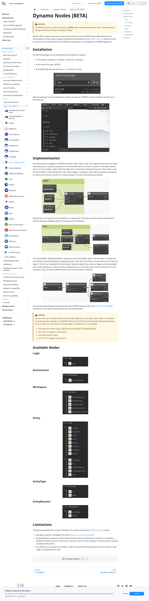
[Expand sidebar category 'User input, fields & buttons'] (27, 80)
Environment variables (11, 66)
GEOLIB (11, 185)
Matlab (11, 202)
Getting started (7, 18)
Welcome (5, 14)
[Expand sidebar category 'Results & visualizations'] (27, 84)
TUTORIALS (5, 299)
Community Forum (114, 3)
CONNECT (5, 99)
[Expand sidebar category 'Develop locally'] (27, 36)
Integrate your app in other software (13, 269)
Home (58, 586)
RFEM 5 (11, 219)
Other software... (10, 257)
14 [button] (79, 3)
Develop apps (7, 48)
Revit (11, 213)
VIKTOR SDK (8, 321)
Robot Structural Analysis (18, 230)
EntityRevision (129, 35)
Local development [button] (10, 74)
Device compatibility (10, 296)
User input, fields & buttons (12, 80)
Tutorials (6, 302)
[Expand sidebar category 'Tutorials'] (27, 302)
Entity (126, 29)
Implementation (128, 14)
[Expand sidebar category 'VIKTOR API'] (27, 264)
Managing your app (10, 281)
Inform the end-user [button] (10, 92)
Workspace (128, 26)
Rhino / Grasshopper (16, 225)
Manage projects (8, 306)
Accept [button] (137, 593)
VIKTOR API (7, 264)
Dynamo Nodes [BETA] (17, 162)
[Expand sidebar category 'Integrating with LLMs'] (27, 260)
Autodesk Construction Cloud (17, 111)
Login (126, 20)
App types (6, 59)
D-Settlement (13, 146)
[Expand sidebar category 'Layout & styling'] (27, 88)
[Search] (137, 3)
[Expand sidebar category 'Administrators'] (27, 310)
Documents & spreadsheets (13, 95)
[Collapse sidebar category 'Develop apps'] (27, 48)
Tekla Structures (14, 247)
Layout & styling (9, 88)
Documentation (17, 3)
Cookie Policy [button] (21, 596)
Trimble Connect (14, 252)
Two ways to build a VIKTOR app (14, 29)
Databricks (12, 129)
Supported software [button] (10, 106)
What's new (6, 40)
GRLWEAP (12, 190)
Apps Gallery (94, 3)
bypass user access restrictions (82, 535)
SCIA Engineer (14, 236)
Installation (126, 11)
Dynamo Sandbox (15, 168)
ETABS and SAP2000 (16, 174)
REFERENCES (7, 318)
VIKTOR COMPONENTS (8, 77)
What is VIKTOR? (9, 22)
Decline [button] (125, 593)
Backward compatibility (11, 288)
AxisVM (11, 123)
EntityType (128, 32)
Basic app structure (10, 55)
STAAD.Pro (12, 241)
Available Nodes (101, 306)
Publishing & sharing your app (13, 277)
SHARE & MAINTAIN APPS (9, 274)
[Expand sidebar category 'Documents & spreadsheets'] (27, 95)
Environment (129, 23)
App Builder (7, 33)
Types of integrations (10, 102)
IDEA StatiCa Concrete (16, 196)
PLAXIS (11, 208)
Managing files (8, 70)
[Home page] (35, 9)
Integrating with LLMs (11, 261)
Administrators (7, 310)
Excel (10, 179)
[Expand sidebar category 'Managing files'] (27, 70)
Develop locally (8, 36)
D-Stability (12, 157)
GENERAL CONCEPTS (8, 52)
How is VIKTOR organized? (12, 25)
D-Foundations (14, 134)
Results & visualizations (11, 84)
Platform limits (8, 292)
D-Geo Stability (14, 140)
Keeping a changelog (10, 284)
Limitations (126, 38)
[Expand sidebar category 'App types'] (27, 58)
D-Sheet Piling (14, 151)
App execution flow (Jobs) (12, 62)
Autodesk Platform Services (15, 117)
